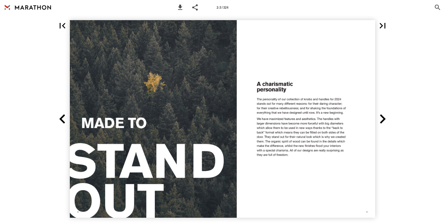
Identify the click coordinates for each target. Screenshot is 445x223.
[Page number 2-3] (222, 7)
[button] (180, 7)
